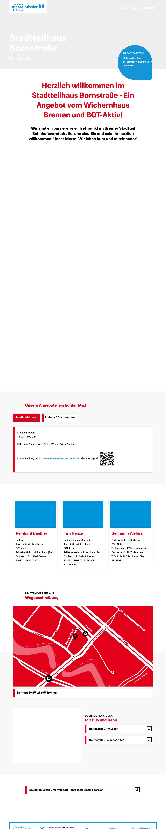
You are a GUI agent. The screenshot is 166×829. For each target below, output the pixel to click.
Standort (136, 7)
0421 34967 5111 (136, 53)
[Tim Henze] (83, 514)
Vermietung (149, 7)
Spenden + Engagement (141, 828)
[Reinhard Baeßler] (35, 514)
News (87, 828)
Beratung (112, 828)
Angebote (123, 7)
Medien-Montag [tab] (26, 417)
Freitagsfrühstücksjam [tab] (60, 417)
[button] (119, 729)
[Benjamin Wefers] (130, 514)
